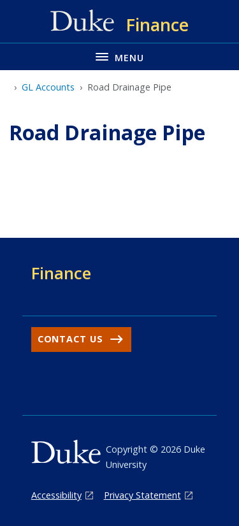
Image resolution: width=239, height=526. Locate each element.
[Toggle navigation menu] (119, 56)
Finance (61, 272)
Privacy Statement (142, 495)
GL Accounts (48, 87)
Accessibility (56, 495)
